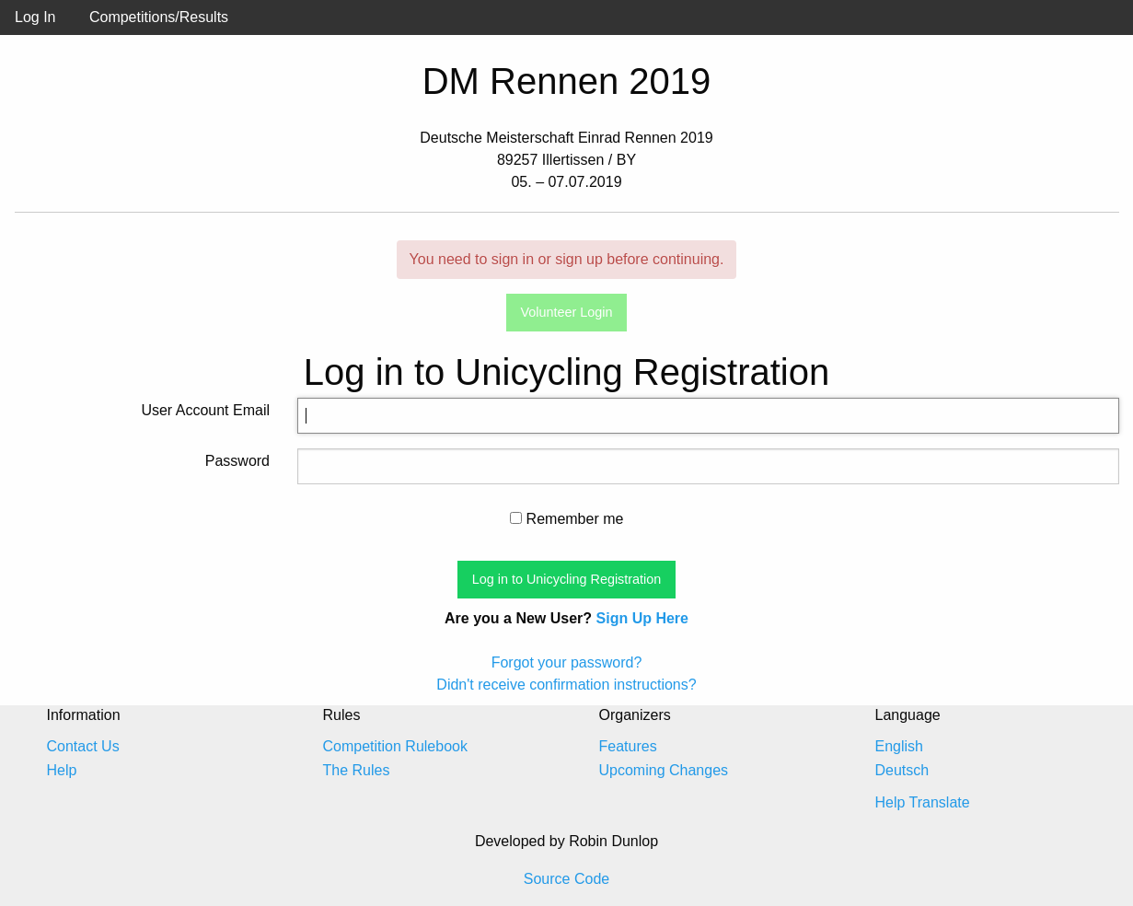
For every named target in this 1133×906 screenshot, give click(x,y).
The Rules (356, 770)
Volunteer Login (566, 312)
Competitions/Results (158, 17)
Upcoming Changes (664, 770)
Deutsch (902, 770)
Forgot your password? (566, 662)
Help (62, 770)
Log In (35, 17)
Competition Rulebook (395, 746)
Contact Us (83, 746)
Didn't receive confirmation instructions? (566, 684)
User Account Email (205, 410)
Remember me (567, 519)
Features (628, 746)
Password (237, 461)
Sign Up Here (642, 618)
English (899, 746)
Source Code (566, 879)
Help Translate (922, 802)
